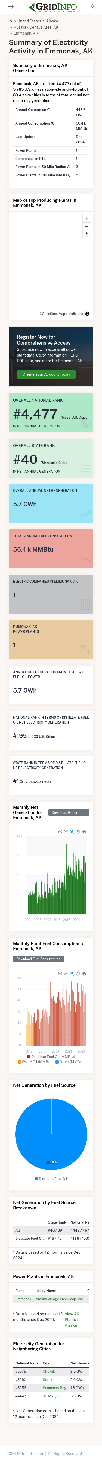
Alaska (52, 21)
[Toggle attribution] (87, 314)
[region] (51, 266)
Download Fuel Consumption (38, 959)
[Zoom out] (87, 226)
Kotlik (47, 1379)
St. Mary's (51, 1396)
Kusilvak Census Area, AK (36, 27)
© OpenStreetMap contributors (61, 314)
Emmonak (23, 1299)
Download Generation (68, 813)
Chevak (49, 1371)
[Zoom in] (87, 218)
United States (29, 21)
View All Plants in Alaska (72, 1319)
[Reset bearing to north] (87, 234)
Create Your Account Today (46, 374)
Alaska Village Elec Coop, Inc (59, 1299)
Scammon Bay (54, 1388)
